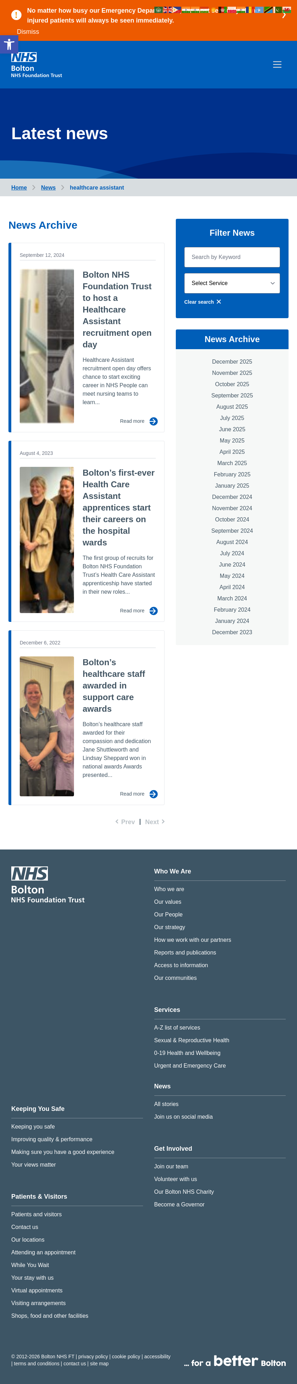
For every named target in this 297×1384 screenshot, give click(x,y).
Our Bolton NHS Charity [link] (184, 1192)
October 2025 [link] (232, 384)
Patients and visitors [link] (36, 1214)
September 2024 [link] (232, 531)
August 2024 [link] (232, 542)
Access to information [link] (181, 965)
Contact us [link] (24, 1227)
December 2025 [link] (232, 362)
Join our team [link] (171, 1166)
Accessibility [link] (157, 1356)
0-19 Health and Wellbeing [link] (187, 1053)
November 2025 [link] (232, 373)
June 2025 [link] (232, 429)
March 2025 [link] (232, 463)
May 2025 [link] (232, 441)
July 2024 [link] (232, 553)
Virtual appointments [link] (37, 1290)
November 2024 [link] (232, 508)
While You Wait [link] (30, 1265)
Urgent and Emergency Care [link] (190, 1066)
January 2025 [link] (232, 486)
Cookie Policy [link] (127, 1356)
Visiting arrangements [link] (38, 1303)
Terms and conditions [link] (37, 1363)
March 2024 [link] (232, 598)
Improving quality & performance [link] (51, 1139)
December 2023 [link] (232, 632)
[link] (9, 44)
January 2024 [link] (232, 621)
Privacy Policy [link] (93, 1356)
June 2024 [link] (232, 565)
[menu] (277, 64)
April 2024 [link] (232, 587)
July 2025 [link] (232, 418)
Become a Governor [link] (179, 1204)
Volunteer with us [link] (175, 1179)
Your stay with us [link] (32, 1278)
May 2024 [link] (232, 576)
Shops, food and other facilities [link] (49, 1316)
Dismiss (28, 31)
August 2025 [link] (232, 407)
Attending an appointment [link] (43, 1252)
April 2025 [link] (232, 452)
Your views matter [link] (33, 1165)
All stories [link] (166, 1104)
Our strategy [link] (169, 927)
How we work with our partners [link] (192, 940)
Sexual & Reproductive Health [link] (191, 1040)
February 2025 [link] (232, 474)
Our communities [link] (175, 978)
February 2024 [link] (232, 610)
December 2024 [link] (232, 497)
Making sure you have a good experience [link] (63, 1152)
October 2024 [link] (232, 520)
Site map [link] (99, 1363)
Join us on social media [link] (183, 1117)
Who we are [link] (169, 889)
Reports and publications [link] (185, 953)
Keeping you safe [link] (33, 1127)
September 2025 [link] (232, 395)
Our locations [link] (27, 1240)
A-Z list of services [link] (177, 1028)
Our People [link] (168, 914)
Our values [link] (167, 902)
